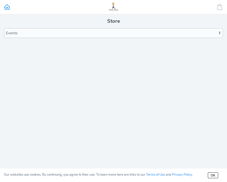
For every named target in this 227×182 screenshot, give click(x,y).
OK (213, 175)
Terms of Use (155, 174)
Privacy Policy (182, 174)
